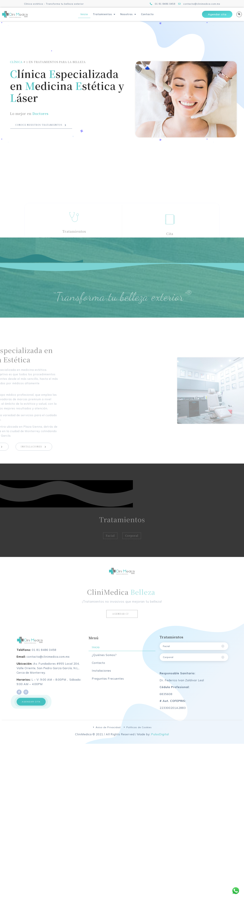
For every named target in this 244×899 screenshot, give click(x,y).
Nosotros (128, 14)
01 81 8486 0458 (44, 653)
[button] (31, 705)
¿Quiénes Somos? (104, 658)
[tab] (194, 649)
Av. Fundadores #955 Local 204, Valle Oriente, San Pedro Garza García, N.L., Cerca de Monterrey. (48, 671)
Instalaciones (101, 673)
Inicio (84, 14)
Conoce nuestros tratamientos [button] (41, 128)
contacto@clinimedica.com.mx (48, 659)
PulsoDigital (160, 737)
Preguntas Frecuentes (108, 681)
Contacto (147, 14)
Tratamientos (104, 14)
